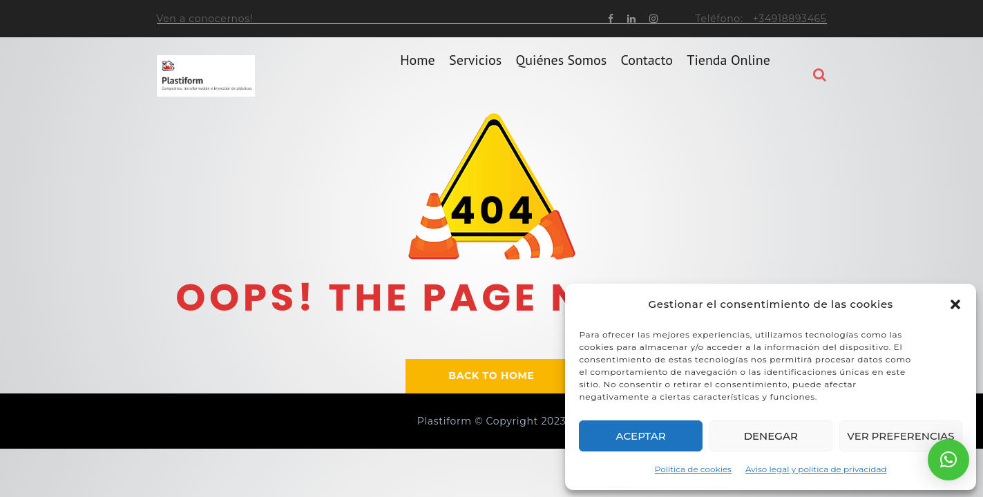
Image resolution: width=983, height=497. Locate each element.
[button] (955, 304)
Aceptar (641, 435)
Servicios (475, 75)
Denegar (771, 435)
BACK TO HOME (491, 375)
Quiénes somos (561, 75)
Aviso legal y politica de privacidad (816, 469)
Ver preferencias (900, 435)
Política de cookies (693, 469)
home (417, 75)
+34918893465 (790, 18)
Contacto (647, 75)
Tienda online (728, 75)
